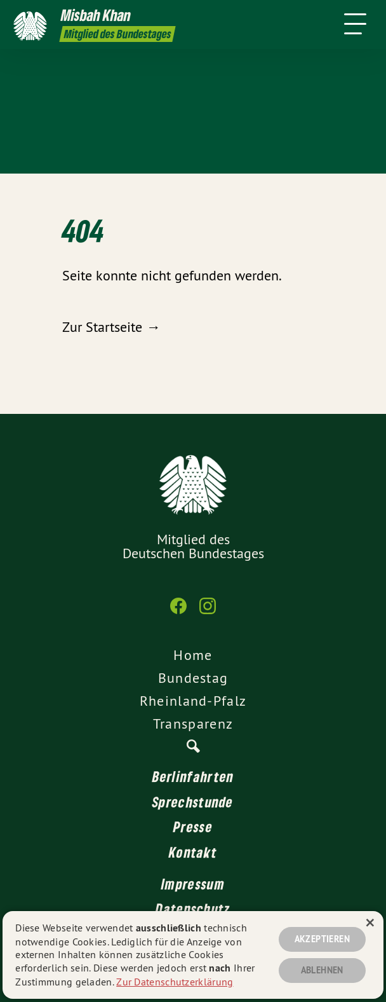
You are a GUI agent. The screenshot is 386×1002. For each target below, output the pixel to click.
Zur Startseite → (111, 327)
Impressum (193, 884)
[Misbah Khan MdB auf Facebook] (178, 612)
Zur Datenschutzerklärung (174, 981)
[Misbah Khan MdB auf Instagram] (207, 612)
